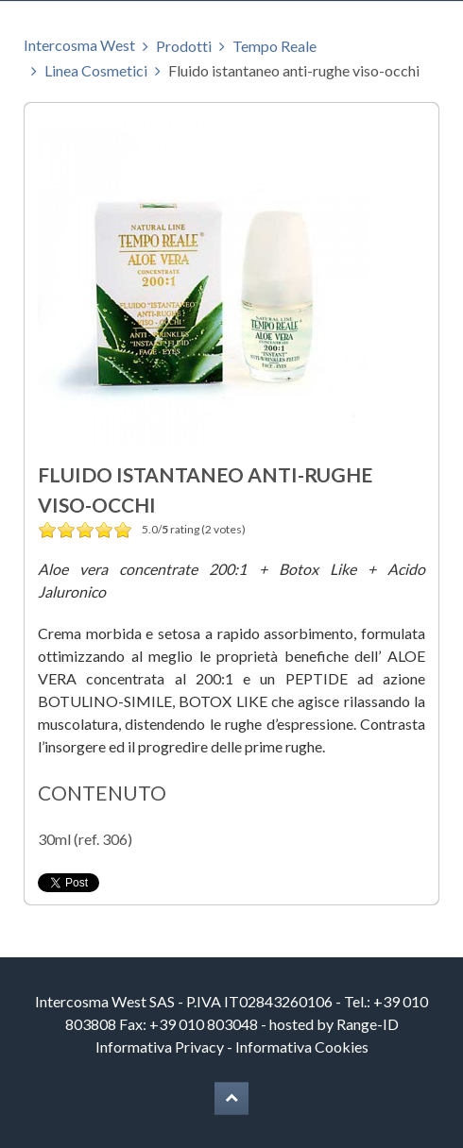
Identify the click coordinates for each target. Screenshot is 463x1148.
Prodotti (184, 46)
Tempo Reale (274, 46)
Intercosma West (79, 45)
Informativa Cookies (302, 1046)
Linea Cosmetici (95, 70)
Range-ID (367, 1024)
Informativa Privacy (159, 1046)
